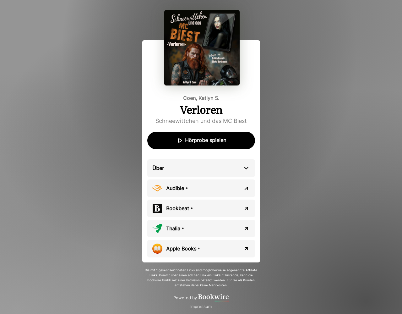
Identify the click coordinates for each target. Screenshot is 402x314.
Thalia (175, 228)
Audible (176, 188)
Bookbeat (179, 208)
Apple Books (183, 248)
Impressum (201, 306)
